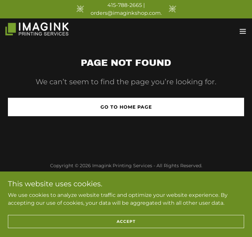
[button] (242, 31)
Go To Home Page (126, 107)
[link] (42, 31)
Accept (126, 221)
